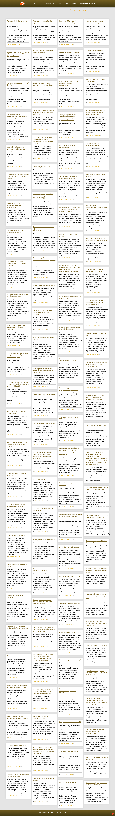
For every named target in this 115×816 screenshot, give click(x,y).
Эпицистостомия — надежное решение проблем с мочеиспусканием (43, 52)
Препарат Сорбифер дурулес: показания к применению (17, 22)
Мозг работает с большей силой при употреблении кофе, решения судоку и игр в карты (44, 629)
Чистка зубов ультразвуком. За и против (17, 565)
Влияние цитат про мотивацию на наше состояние (70, 297)
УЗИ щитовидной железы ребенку (44, 540)
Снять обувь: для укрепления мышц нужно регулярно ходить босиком (43, 312)
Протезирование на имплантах (17, 535)
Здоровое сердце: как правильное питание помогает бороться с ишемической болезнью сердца (70, 516)
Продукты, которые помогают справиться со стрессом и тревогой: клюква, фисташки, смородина (42, 455)
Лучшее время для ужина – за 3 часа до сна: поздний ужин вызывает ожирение (17, 355)
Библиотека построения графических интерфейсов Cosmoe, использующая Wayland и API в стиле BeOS (96, 701)
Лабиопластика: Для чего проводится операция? (15, 231)
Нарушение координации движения (15, 596)
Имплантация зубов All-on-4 (42, 167)
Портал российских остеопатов (69, 576)
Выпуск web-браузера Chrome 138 (97, 645)
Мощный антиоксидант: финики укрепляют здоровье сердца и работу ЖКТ (43, 112)
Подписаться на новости (55, 10)
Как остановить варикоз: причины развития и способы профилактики (70, 83)
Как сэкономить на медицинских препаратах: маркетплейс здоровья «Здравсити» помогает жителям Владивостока (43, 657)
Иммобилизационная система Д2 (70, 660)
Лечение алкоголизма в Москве (69, 603)
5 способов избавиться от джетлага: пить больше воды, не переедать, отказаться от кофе (17, 149)
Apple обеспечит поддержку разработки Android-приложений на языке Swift (96, 673)
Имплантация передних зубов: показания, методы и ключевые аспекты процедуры (43, 196)
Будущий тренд (81, 10)
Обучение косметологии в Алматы (70, 632)
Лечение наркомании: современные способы (93, 144)
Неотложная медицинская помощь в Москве (41, 717)
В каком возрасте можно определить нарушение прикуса (17, 717)
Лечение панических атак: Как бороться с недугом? (43, 570)
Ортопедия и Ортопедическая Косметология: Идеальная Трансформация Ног (95, 112)
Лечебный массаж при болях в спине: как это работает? (69, 177)
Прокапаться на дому (40, 479)
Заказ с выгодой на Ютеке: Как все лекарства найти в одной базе (44, 259)
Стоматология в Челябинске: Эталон (68, 752)
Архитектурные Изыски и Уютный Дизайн (18, 84)
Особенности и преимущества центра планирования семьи (17, 686)
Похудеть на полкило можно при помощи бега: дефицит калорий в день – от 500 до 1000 (18, 384)
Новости (29, 10)
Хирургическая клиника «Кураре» (44, 285)
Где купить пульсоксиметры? (16, 745)
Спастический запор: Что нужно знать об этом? (96, 80)
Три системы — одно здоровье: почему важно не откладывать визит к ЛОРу (17, 444)
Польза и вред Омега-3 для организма (68, 235)
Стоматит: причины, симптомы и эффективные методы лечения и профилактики (44, 229)
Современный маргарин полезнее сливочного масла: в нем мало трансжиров (18, 176)
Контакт (62, 812)
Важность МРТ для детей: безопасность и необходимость (69, 22)
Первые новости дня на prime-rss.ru (49, 812)
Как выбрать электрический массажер (68, 484)
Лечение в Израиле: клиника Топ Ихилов (96, 334)
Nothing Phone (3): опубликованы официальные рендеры (96, 784)
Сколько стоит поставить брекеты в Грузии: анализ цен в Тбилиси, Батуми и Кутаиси (18, 54)
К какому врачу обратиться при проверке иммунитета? (69, 328)
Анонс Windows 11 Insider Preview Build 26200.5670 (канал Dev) (97, 489)
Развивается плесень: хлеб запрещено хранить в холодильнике (16, 205)
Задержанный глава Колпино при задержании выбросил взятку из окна (96, 596)
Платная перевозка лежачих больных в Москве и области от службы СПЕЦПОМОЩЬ (96, 397)
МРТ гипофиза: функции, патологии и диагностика (67, 783)
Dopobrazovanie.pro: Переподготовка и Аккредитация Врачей (96, 207)
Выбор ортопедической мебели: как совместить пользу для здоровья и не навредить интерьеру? (69, 451)
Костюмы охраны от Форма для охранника (96, 426)
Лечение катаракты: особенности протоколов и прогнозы (18, 775)
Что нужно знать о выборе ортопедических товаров (94, 270)
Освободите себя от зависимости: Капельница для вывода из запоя (97, 239)
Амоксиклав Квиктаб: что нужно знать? (43, 338)
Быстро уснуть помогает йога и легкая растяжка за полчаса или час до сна (43, 370)
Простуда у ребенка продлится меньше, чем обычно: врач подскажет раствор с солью (43, 691)
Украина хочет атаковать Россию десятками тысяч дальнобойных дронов (96, 570)
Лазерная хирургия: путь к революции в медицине (94, 22)
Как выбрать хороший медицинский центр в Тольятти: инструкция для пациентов (17, 116)
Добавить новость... (40, 10)
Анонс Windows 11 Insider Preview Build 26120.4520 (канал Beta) (97, 516)
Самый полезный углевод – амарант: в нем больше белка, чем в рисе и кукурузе (43, 85)
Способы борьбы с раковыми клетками (16, 474)
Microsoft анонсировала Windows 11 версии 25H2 (96, 542)
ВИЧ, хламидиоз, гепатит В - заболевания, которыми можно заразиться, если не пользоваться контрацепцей (44, 750)
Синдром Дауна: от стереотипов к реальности (44, 509)
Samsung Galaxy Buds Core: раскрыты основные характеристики (95, 731)
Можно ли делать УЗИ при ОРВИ (44, 423)
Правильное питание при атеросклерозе (67, 146)
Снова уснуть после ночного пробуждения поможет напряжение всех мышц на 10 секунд (43, 140)
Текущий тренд (70, 10)
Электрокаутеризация (14, 656)
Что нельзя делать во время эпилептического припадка (16, 505)
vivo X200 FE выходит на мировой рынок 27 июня (97, 758)
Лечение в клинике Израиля (95, 50)
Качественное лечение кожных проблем (96, 175)
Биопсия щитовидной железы (69, 52)
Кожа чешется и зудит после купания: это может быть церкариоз (16, 327)
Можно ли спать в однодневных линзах (43, 779)
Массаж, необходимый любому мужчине (43, 22)
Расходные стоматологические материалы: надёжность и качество (69, 691)
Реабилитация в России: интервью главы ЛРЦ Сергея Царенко (16, 263)
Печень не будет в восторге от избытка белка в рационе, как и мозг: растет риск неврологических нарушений (69, 268)
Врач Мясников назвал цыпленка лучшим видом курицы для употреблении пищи (96, 302)
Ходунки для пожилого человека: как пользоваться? (44, 395)
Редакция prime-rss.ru (70, 812)
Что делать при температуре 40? (70, 722)
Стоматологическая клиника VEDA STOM (68, 418)
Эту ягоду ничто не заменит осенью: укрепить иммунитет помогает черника (42, 602)
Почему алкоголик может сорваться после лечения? (68, 360)
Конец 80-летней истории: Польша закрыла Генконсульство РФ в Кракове (96, 623)
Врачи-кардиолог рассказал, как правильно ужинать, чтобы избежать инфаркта (96, 364)
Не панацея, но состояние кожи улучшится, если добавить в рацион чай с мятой (69, 209)
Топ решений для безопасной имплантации (16, 412)
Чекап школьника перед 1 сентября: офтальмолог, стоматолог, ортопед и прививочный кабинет (67, 117)
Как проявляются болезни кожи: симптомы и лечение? (17, 295)
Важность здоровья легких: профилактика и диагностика (68, 389)
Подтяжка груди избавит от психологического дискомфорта (17, 628)
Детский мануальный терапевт (69, 547)
